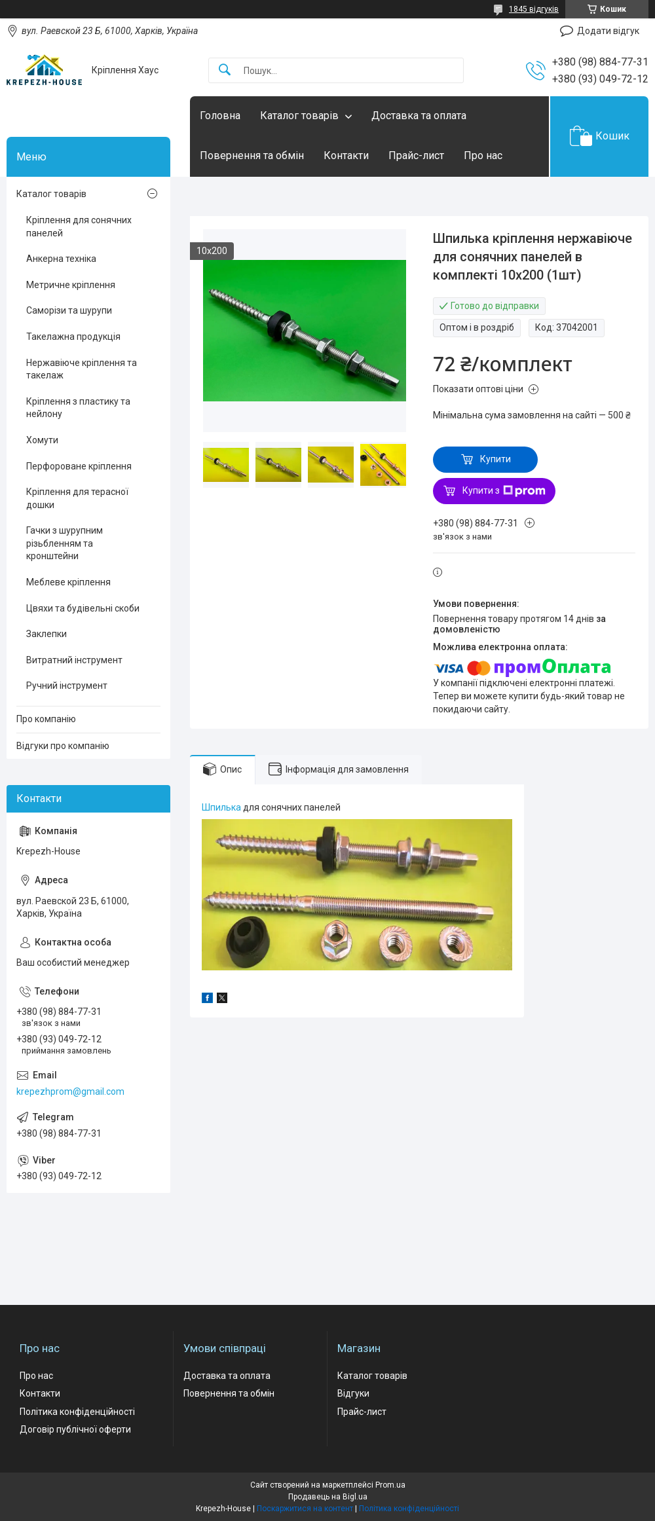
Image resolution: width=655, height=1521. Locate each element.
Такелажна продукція (73, 336)
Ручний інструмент (66, 685)
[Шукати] (224, 70)
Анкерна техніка (61, 258)
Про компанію (46, 719)
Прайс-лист (416, 155)
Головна (220, 115)
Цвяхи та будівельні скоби (83, 608)
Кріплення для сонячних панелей (79, 226)
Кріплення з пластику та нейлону (78, 408)
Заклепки (46, 634)
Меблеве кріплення (68, 582)
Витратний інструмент (74, 660)
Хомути (42, 440)
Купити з (504, 491)
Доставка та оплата (418, 115)
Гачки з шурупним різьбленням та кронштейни (64, 543)
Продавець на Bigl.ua (327, 1496)
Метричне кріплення (70, 285)
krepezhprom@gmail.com (70, 1091)
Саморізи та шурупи (69, 310)
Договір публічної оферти (75, 1429)
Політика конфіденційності (77, 1411)
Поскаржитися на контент (305, 1508)
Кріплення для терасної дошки (77, 498)
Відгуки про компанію (62, 746)
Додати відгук (608, 31)
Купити (495, 459)
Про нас (483, 155)
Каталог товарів (299, 115)
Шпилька (221, 807)
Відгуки (353, 1393)
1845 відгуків (534, 9)
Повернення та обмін (252, 155)
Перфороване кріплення (79, 466)
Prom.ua (390, 1485)
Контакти (346, 155)
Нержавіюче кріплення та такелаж (81, 369)
